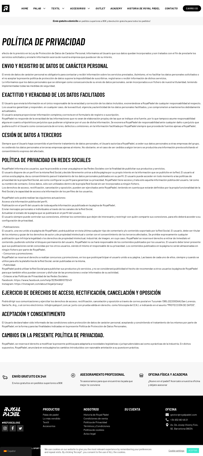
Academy (116, 8)
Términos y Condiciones (97, 425)
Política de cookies (94, 429)
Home (24, 8)
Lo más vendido (51, 418)
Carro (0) (192, 8)
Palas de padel (51, 414)
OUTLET (100, 8)
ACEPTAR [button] (193, 450)
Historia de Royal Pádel (143, 8)
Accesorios (77, 8)
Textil (55, 8)
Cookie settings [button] (176, 450)
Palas (37, 8)
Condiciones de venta (96, 418)
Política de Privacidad (95, 422)
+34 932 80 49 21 (179, 419)
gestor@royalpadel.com (183, 414)
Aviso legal (90, 433)
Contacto (171, 8)
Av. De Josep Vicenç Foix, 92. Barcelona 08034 (184, 426)
